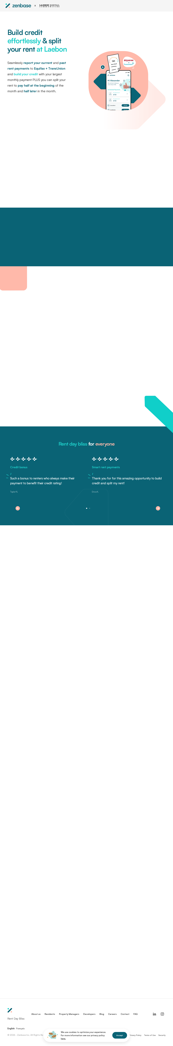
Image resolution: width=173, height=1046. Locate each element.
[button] (18, 508)
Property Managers (69, 1014)
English (11, 1028)
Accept (119, 1035)
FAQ (135, 1014)
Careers (112, 1014)
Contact (125, 1014)
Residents (50, 1014)
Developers (89, 1014)
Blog (101, 1014)
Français (20, 1028)
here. (63, 1038)
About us (36, 1014)
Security (162, 1035)
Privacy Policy (135, 1035)
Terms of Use (150, 1035)
